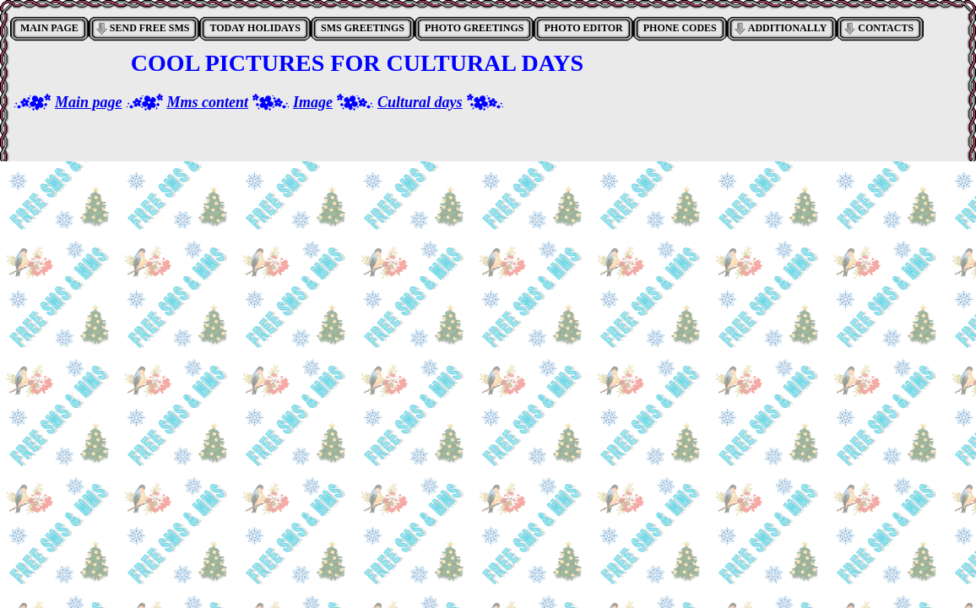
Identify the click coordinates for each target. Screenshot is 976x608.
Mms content (208, 102)
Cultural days (420, 102)
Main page (88, 102)
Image (313, 102)
